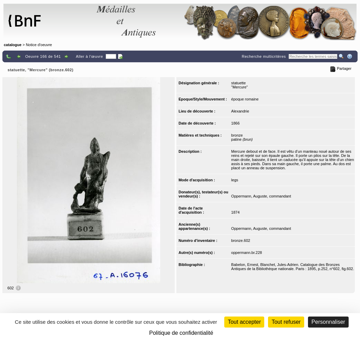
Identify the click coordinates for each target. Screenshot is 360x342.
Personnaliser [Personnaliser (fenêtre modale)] (328, 322)
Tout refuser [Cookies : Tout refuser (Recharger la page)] (285, 322)
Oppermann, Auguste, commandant (261, 196)
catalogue (12, 45)
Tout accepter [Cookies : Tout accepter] (244, 322)
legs (234, 180)
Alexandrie (240, 111)
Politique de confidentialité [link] (181, 333)
